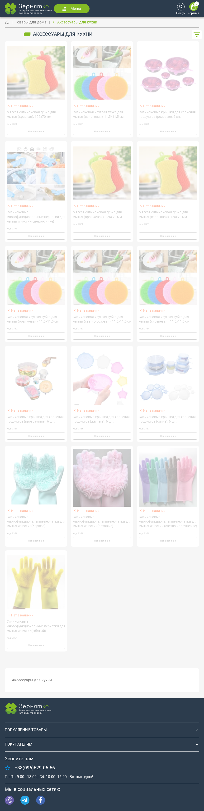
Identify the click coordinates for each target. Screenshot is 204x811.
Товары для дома (31, 22)
